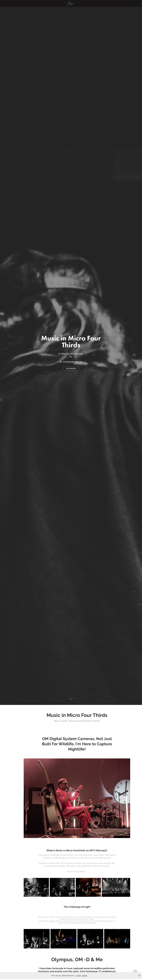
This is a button (71, 368)
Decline (84, 975)
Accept (78, 975)
